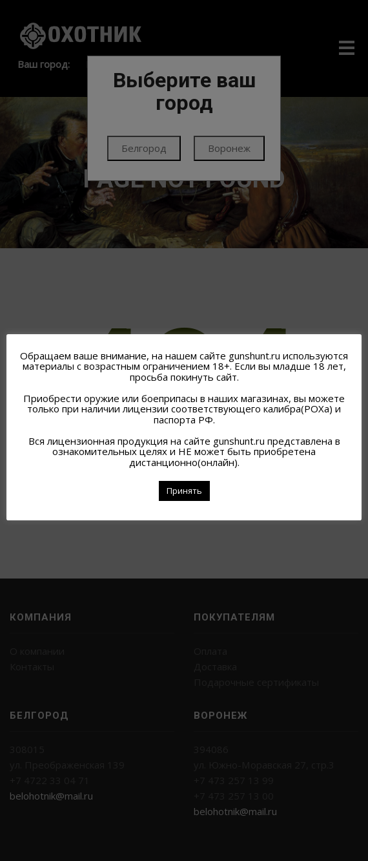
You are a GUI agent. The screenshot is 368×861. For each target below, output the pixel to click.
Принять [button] (184, 490)
